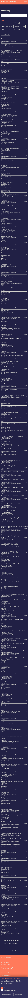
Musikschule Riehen (6, 973)
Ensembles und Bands (19, 26)
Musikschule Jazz (6, 975)
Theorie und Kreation (7, 26)
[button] (14, 951)
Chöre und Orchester (7, 29)
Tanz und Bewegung (19, 29)
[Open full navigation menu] (25, 2)
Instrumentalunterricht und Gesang (10, 23)
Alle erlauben (18, 994)
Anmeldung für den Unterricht (11, 940)
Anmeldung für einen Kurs (9, 943)
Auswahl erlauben (7, 994)
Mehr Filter (5, 34)
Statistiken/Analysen (10, 990)
